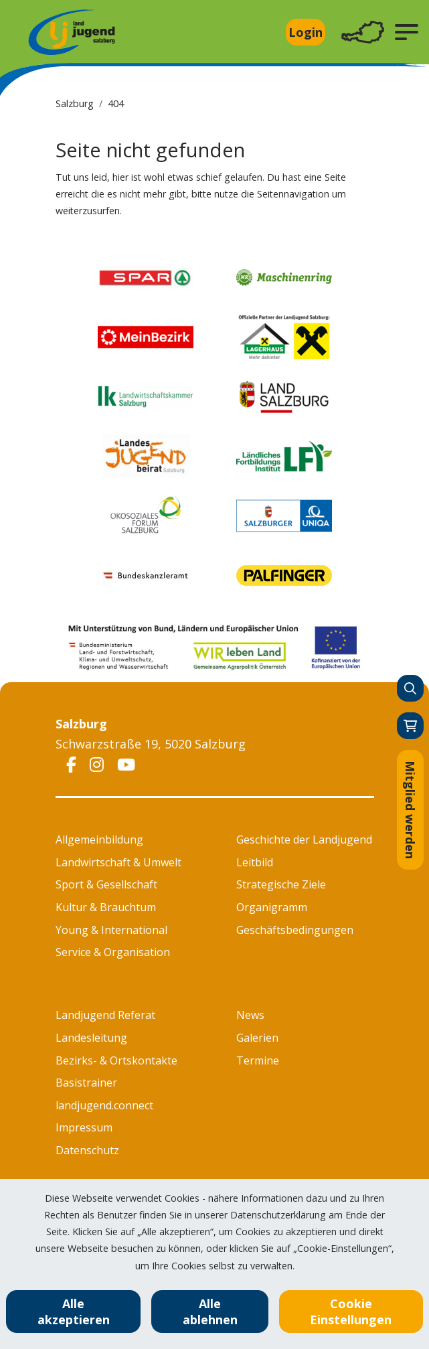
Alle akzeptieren (73, 1311)
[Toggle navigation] (362, 32)
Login (305, 32)
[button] (406, 32)
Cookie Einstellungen (351, 1311)
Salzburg (75, 103)
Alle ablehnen (210, 1311)
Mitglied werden (410, 810)
